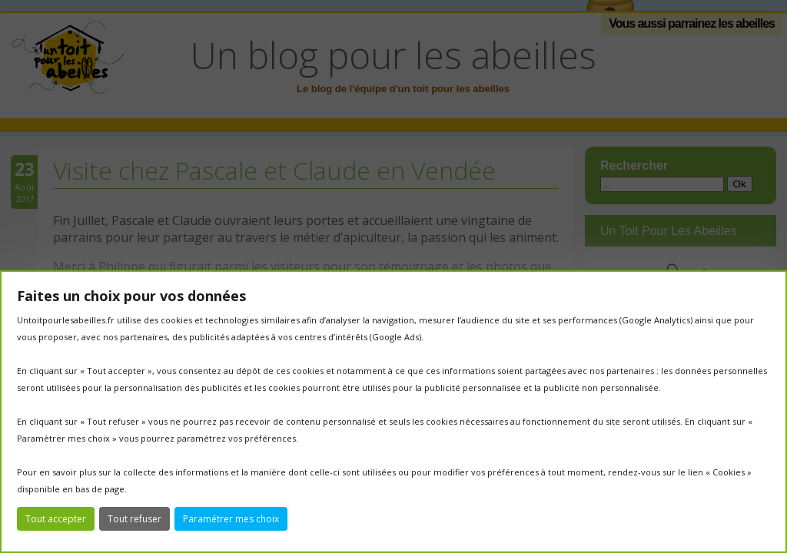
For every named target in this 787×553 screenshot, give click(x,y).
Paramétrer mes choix (231, 518)
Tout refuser (134, 518)
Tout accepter (55, 518)
